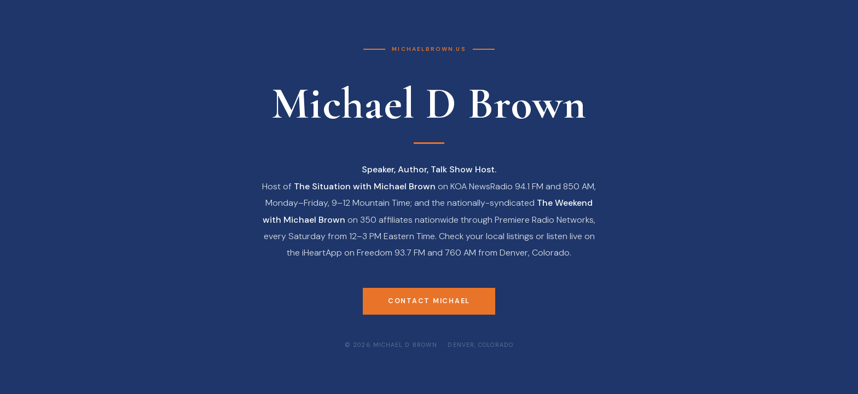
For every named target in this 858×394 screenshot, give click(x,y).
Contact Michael (429, 301)
